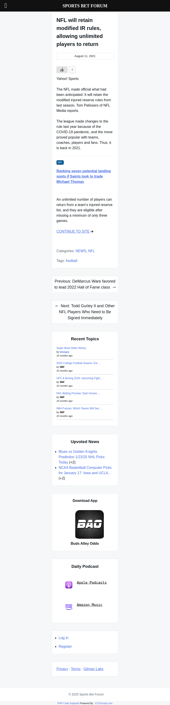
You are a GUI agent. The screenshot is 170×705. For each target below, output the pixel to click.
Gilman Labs (93, 669)
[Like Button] (62, 69)
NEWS (80, 251)
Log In (63, 638)
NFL (91, 251)
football (71, 261)
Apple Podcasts (86, 584)
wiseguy (64, 352)
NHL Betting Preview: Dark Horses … (78, 393)
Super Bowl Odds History (71, 348)
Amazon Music (83, 606)
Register (65, 646)
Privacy (62, 669)
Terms (76, 669)
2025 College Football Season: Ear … (78, 363)
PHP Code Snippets (68, 703)
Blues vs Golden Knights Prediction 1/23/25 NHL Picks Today (82, 457)
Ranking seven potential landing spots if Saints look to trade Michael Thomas (83, 176)
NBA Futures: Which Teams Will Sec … (79, 408)
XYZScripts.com (103, 703)
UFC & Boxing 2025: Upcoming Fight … (79, 378)
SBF (62, 367)
